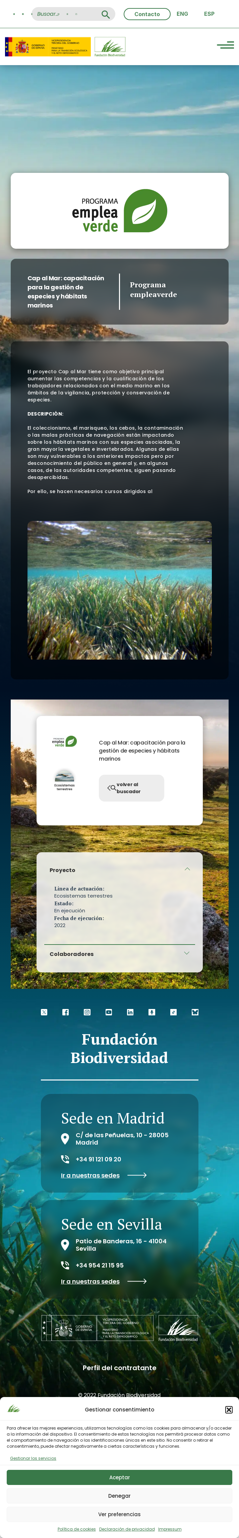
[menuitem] (182, 13)
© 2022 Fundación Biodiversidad (119, 1395)
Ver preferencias (119, 1514)
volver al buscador (124, 788)
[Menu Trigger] (225, 46)
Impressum (170, 1529)
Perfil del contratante (120, 1368)
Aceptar (119, 1477)
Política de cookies (77, 1529)
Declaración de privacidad (127, 1529)
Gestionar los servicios (33, 1458)
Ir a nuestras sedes (104, 1175)
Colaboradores (72, 954)
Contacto (147, 14)
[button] (229, 1409)
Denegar (119, 1495)
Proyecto (62, 870)
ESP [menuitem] (209, 13)
